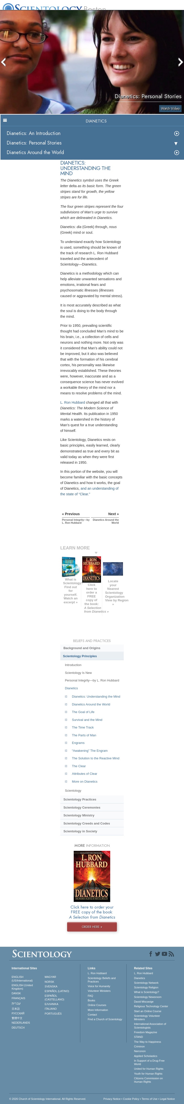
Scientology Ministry (78, 815)
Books (91, 1000)
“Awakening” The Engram (90, 750)
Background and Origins (81, 648)
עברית (16, 1003)
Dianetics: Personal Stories (34, 142)
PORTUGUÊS (53, 1013)
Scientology (73, 790)
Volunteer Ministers (99, 990)
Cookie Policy (131, 1098)
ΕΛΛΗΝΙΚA (51, 1004)
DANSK (16, 993)
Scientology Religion (146, 987)
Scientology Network (146, 982)
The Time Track (83, 727)
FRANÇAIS (18, 998)
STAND (138, 1036)
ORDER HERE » (92, 926)
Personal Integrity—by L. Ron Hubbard (92, 680)
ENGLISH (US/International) (22, 978)
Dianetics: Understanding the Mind (96, 696)
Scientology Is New (78, 673)
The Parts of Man (84, 735)
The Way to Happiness (147, 1041)
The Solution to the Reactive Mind (95, 758)
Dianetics (71, 688)
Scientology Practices (79, 799)
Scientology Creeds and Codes (86, 823)
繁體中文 (17, 1018)
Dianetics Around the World (35, 152)
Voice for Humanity (99, 986)
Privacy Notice (112, 1098)
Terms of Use (149, 1098)
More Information (98, 1009)
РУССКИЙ (18, 1013)
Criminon (139, 1046)
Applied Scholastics (145, 1056)
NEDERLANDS (21, 1022)
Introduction (73, 665)
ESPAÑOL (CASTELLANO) (54, 997)
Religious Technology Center (151, 1006)
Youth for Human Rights (148, 1073)
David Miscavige (143, 1001)
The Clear (79, 766)
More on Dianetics (84, 781)
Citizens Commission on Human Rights (148, 1080)
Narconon (140, 1051)
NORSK (49, 981)
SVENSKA (51, 986)
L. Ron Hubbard (72, 402)
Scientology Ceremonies (81, 807)
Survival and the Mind (87, 720)
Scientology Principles (80, 656)
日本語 (16, 1008)
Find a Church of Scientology (105, 1019)
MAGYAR (50, 976)
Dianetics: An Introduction (34, 133)
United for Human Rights (148, 1068)
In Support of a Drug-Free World (149, 1062)
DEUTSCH (18, 1027)
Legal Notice (167, 1098)
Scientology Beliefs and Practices (101, 980)
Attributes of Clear (84, 774)
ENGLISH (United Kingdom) (22, 987)
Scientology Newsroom (148, 996)
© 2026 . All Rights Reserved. (47, 1098)
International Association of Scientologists (150, 1025)
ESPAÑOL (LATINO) (57, 991)
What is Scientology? (146, 992)
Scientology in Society (80, 831)
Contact (92, 1014)
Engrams (78, 743)
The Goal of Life (83, 712)
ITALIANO (51, 1008)
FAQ (90, 995)
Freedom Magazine (145, 1032)
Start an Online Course (147, 1011)
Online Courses (97, 1005)
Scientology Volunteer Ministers (147, 1017)
